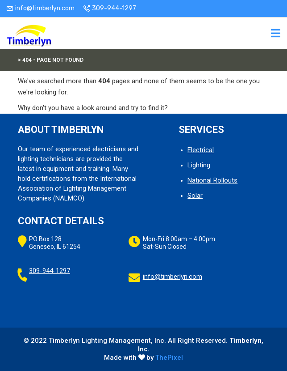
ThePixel (169, 358)
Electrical (200, 150)
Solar (195, 196)
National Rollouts (212, 180)
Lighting (198, 165)
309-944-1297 (114, 8)
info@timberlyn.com (45, 8)
